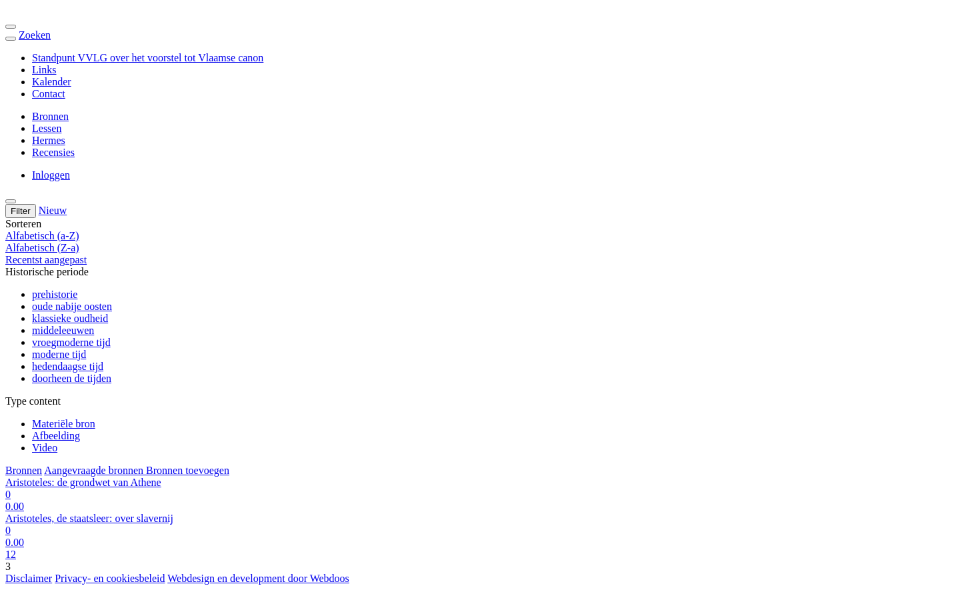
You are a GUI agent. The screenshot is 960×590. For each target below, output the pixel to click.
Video (44, 447)
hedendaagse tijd (67, 366)
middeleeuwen (63, 330)
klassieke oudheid (70, 318)
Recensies (53, 152)
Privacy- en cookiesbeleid (110, 578)
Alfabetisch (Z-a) (42, 247)
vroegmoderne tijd (71, 342)
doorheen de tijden (71, 378)
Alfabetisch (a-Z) (42, 235)
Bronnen (50, 116)
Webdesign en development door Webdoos (258, 578)
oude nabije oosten (72, 306)
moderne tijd (59, 354)
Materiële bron (63, 423)
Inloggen (51, 175)
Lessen (46, 128)
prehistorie (54, 294)
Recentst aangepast (46, 259)
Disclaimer (28, 578)
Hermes (48, 140)
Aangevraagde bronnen (95, 470)
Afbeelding (56, 435)
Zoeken (35, 35)
